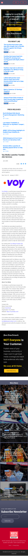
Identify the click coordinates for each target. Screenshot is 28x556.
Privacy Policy (16, 545)
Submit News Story (14, 29)
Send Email (8, 308)
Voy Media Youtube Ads (16, 243)
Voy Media (4, 191)
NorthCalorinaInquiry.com (13, 552)
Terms (10, 545)
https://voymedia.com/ (12, 311)
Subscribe (8, 521)
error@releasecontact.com (9, 321)
